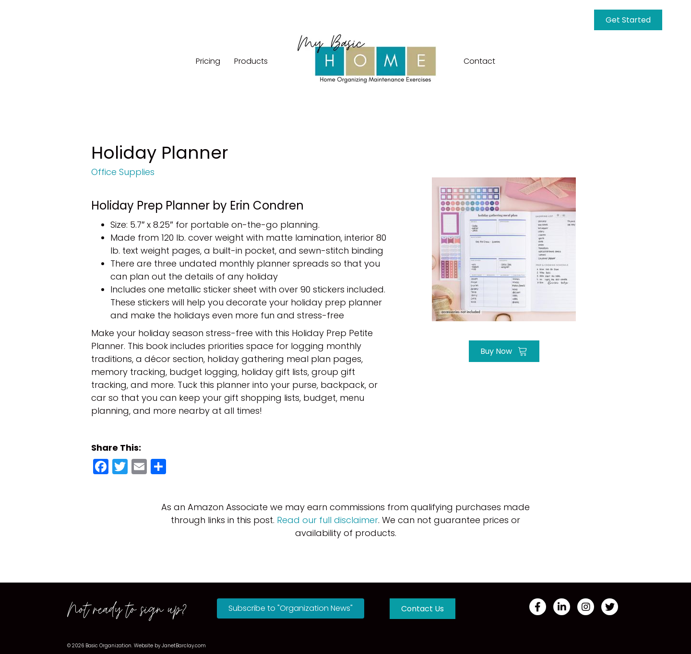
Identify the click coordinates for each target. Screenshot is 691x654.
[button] (290, 608)
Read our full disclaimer (327, 520)
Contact (479, 61)
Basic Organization (108, 645)
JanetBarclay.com (184, 645)
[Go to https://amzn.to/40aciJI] (504, 248)
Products (251, 61)
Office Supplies (123, 172)
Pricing (208, 61)
